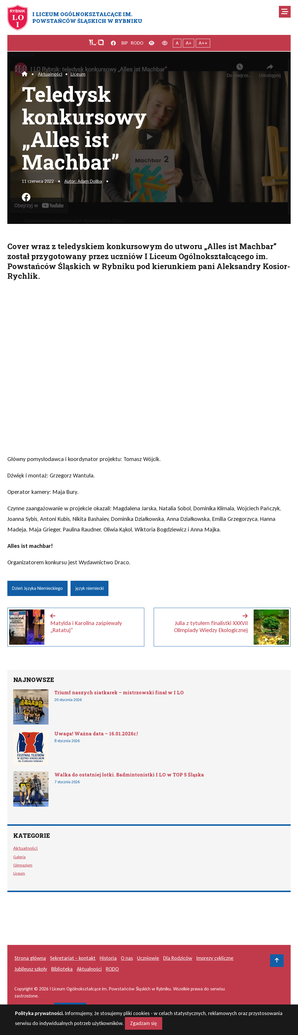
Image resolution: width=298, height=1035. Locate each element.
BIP (124, 43)
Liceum (78, 74)
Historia (108, 958)
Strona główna (30, 958)
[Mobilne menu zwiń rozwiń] (285, 12)
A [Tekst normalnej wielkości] (177, 43)
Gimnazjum (22, 865)
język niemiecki (89, 588)
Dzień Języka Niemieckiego (37, 588)
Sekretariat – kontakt (73, 958)
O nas (127, 958)
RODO (137, 43)
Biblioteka (62, 969)
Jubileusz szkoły (30, 969)
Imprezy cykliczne (214, 958)
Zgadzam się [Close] (143, 1023)
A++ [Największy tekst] (203, 43)
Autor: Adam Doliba (83, 181)
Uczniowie (148, 958)
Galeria (19, 857)
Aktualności (50, 74)
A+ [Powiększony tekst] (189, 43)
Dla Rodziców (177, 958)
